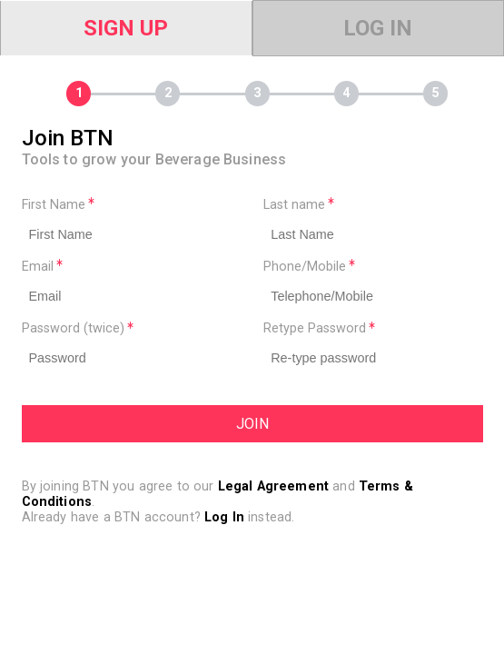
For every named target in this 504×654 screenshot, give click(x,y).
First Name (58, 205)
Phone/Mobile (309, 266)
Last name (298, 205)
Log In (377, 28)
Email (42, 266)
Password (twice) (77, 328)
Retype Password (319, 328)
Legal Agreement (273, 486)
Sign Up (126, 28)
